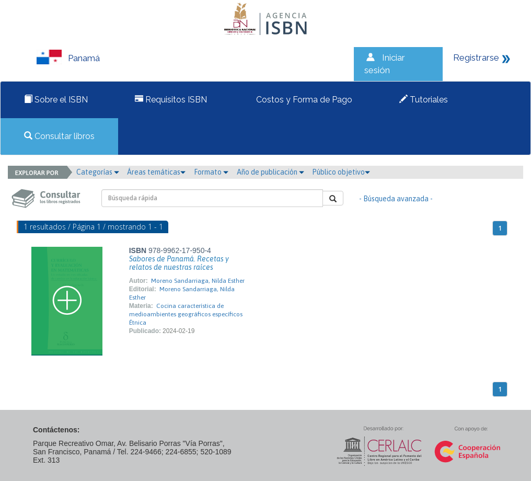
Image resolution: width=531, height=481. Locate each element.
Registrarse (476, 57)
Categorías (97, 172)
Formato (211, 172)
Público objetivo (341, 172)
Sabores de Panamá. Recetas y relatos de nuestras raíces (179, 263)
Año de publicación (270, 172)
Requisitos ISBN (171, 100)
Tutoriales (423, 100)
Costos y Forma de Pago (303, 100)
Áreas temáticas (156, 172)
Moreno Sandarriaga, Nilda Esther (198, 280)
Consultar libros (59, 136)
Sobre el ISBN (56, 100)
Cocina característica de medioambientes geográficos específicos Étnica (186, 314)
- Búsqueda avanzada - (396, 198)
